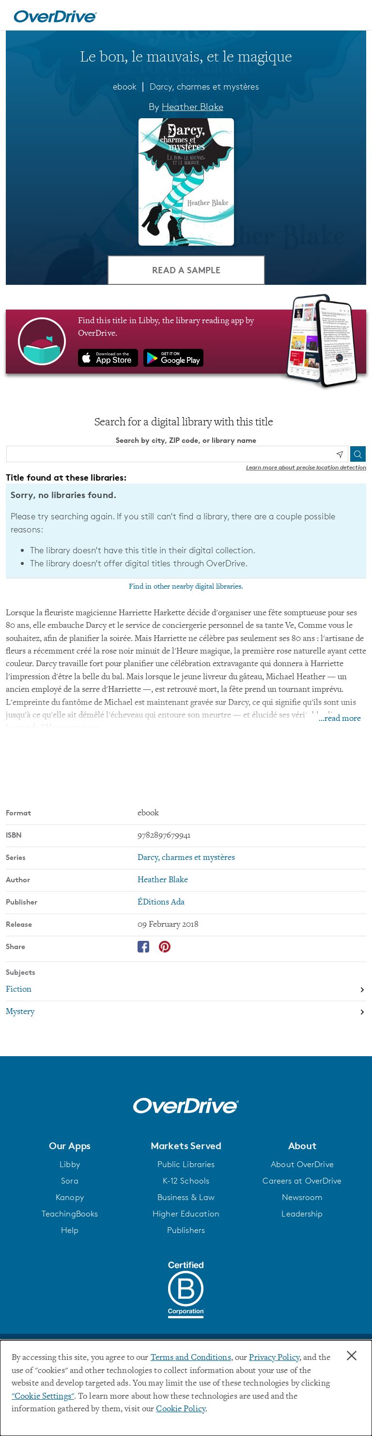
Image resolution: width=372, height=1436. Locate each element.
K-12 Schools (186, 1181)
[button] (69, 1146)
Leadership (302, 1213)
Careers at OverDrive (302, 1181)
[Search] (358, 454)
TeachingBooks (70, 1213)
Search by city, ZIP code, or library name (186, 440)
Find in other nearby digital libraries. (186, 587)
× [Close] (351, 1356)
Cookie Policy (180, 1409)
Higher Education (186, 1213)
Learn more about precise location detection (306, 467)
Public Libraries (186, 1164)
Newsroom (302, 1197)
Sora (69, 1181)
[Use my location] (339, 454)
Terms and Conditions (191, 1358)
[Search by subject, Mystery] (186, 1012)
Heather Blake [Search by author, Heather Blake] (192, 106)
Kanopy (70, 1197)
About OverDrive (302, 1164)
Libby (70, 1164)
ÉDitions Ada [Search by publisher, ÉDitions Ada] (161, 902)
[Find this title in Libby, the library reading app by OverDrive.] (186, 342)
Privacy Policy (274, 1358)
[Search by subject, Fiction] (186, 989)
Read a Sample (186, 269)
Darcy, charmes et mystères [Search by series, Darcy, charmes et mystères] (186, 858)
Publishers (186, 1230)
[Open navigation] (353, 16)
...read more (340, 719)
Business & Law (186, 1197)
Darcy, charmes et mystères (204, 86)
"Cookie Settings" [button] (43, 1396)
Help (69, 1230)
